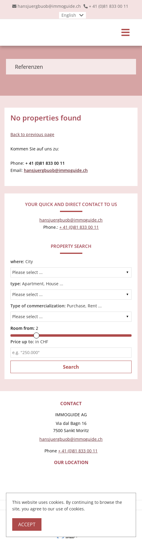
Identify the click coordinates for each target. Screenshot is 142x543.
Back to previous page (32, 134)
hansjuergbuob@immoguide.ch (49, 6)
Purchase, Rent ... (56, 306)
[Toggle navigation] (125, 32)
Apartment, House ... (36, 283)
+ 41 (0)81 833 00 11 (108, 6)
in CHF (29, 341)
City (21, 261)
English (68, 15)
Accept (27, 524)
